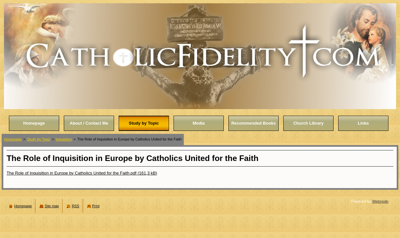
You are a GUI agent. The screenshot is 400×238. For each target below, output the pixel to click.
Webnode (380, 201)
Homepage (12, 139)
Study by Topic (39, 139)
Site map (52, 206)
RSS (75, 206)
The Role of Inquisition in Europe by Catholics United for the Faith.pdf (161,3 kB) (82, 173)
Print (96, 206)
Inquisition (64, 139)
